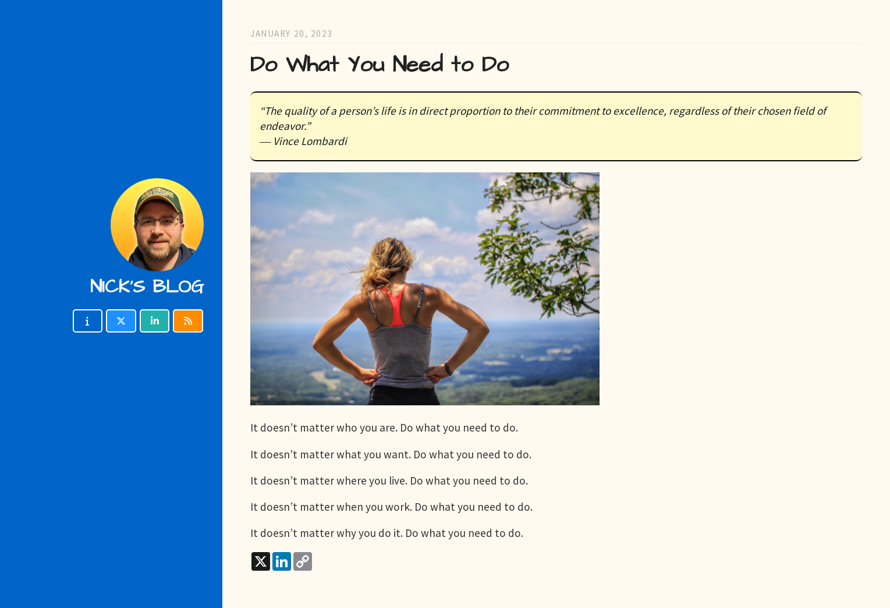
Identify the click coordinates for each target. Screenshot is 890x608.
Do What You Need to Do (379, 65)
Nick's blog (147, 287)
